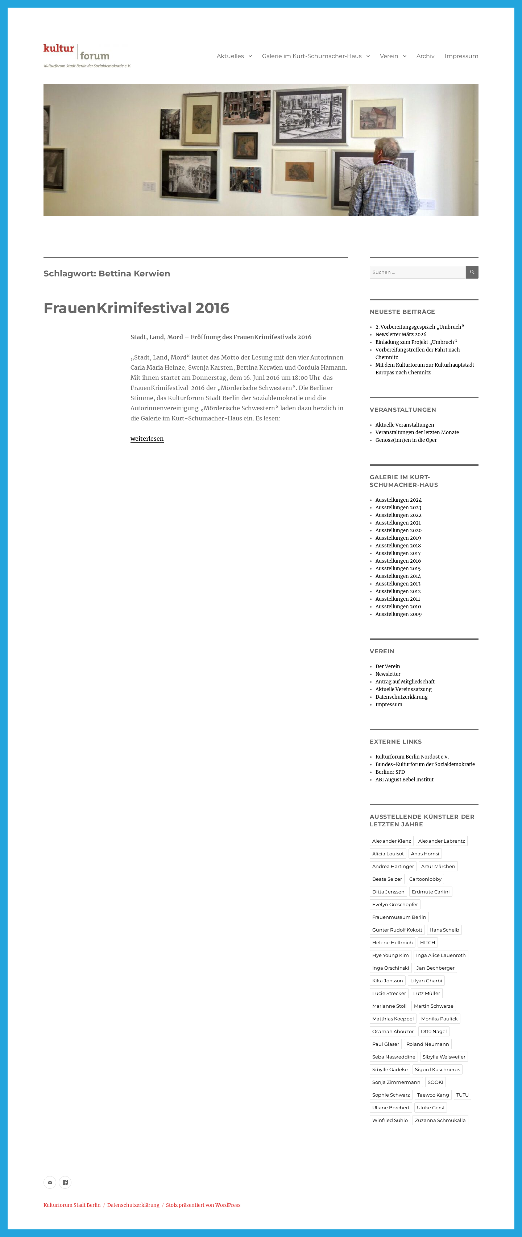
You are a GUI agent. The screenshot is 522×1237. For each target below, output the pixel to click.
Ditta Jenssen (388, 892)
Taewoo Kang (433, 1095)
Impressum (461, 56)
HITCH (427, 942)
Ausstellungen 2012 (398, 591)
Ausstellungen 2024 (399, 500)
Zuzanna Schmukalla (440, 1120)
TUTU (462, 1095)
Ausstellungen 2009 (399, 614)
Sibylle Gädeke (390, 1069)
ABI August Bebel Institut (405, 780)
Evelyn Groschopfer (395, 904)
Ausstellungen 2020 (399, 530)
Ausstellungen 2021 (398, 523)
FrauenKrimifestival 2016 (136, 308)
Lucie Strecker (389, 993)
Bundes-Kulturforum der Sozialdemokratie (425, 764)
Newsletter (388, 674)
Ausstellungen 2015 (398, 569)
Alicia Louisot (388, 853)
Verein (389, 56)
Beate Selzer (387, 879)
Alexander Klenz (391, 841)
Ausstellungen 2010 (398, 607)
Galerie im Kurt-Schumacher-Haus (312, 56)
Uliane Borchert (391, 1107)
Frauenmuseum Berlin (399, 917)
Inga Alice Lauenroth (441, 955)
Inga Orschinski (390, 968)
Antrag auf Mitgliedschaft (405, 682)
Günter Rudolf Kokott (397, 930)
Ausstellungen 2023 (398, 508)
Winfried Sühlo (390, 1120)
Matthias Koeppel (393, 1019)
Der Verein (388, 666)
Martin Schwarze (433, 1006)
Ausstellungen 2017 (398, 553)
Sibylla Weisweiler (444, 1057)
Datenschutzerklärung (402, 697)
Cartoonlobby (425, 879)
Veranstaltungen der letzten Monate (417, 433)
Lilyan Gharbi (426, 980)
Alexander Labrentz (441, 841)
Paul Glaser (385, 1044)
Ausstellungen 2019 (398, 538)
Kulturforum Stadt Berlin (72, 1205)
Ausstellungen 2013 (398, 584)
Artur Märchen (438, 866)
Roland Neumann (427, 1044)
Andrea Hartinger (393, 866)
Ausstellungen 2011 (398, 599)
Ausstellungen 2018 (398, 546)
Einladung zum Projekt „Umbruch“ (416, 342)
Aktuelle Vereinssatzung (404, 689)
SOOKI (435, 1082)
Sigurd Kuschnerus (437, 1069)
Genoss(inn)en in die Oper (406, 440)
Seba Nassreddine (393, 1057)
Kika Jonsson (387, 980)
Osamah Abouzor (393, 1031)
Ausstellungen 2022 (399, 515)
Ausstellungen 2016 (398, 561)
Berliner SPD (390, 772)
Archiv (426, 56)
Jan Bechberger (436, 968)
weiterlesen (147, 438)
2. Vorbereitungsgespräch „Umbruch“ (420, 327)
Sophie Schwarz (391, 1095)
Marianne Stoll (389, 1006)
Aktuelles (230, 56)
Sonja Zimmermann (396, 1082)
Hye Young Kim (390, 955)
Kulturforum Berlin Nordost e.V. (412, 757)
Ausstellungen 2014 (398, 576)
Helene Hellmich (392, 942)
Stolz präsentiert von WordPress (203, 1205)
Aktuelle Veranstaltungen (405, 425)
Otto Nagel (434, 1031)
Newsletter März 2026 (401, 335)
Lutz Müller (426, 993)
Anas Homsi (425, 853)
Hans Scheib (444, 930)
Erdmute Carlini (431, 892)
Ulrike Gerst (430, 1107)
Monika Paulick (439, 1019)
